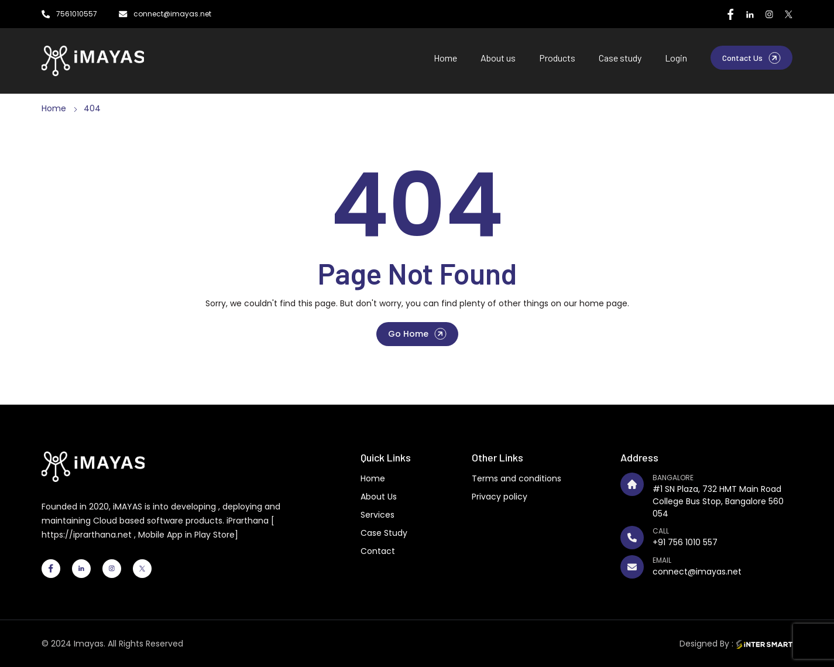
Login (676, 57)
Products (557, 57)
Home (445, 57)
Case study (620, 57)
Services (377, 515)
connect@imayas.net (697, 571)
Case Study (384, 533)
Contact (378, 551)
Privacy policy (499, 496)
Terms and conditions (516, 478)
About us (498, 57)
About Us (379, 496)
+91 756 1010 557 (685, 542)
